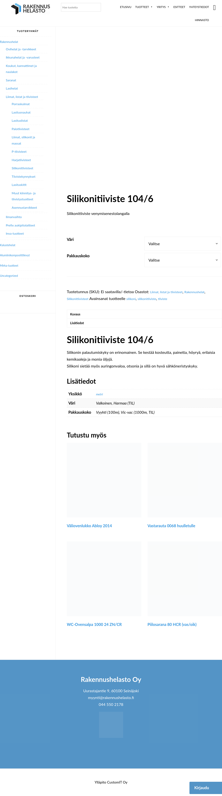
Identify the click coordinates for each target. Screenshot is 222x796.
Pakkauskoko (78, 255)
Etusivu (125, 7)
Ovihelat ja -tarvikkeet (21, 49)
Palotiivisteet (20, 129)
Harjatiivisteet (21, 160)
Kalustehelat (9, 245)
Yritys (163, 7)
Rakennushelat (204, 291)
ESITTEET (179, 7)
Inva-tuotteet (15, 233)
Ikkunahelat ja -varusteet (23, 57)
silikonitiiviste (156, 298)
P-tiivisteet (19, 151)
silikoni (137, 298)
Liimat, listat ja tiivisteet (170, 291)
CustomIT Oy (117, 786)
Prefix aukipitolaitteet (20, 225)
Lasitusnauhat (21, 112)
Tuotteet (144, 7)
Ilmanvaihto (14, 217)
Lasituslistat (20, 120)
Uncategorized (11, 275)
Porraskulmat (21, 104)
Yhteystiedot (199, 7)
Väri (70, 239)
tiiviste (176, 298)
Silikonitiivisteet (80, 298)
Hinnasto (202, 20)
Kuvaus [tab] (77, 315)
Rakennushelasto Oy (30, 9)
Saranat (11, 80)
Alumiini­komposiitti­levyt (18, 255)
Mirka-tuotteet (11, 265)
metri (100, 398)
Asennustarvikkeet (24, 207)
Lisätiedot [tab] (79, 326)
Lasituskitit (19, 184)
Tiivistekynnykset (23, 176)
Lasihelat (12, 88)
